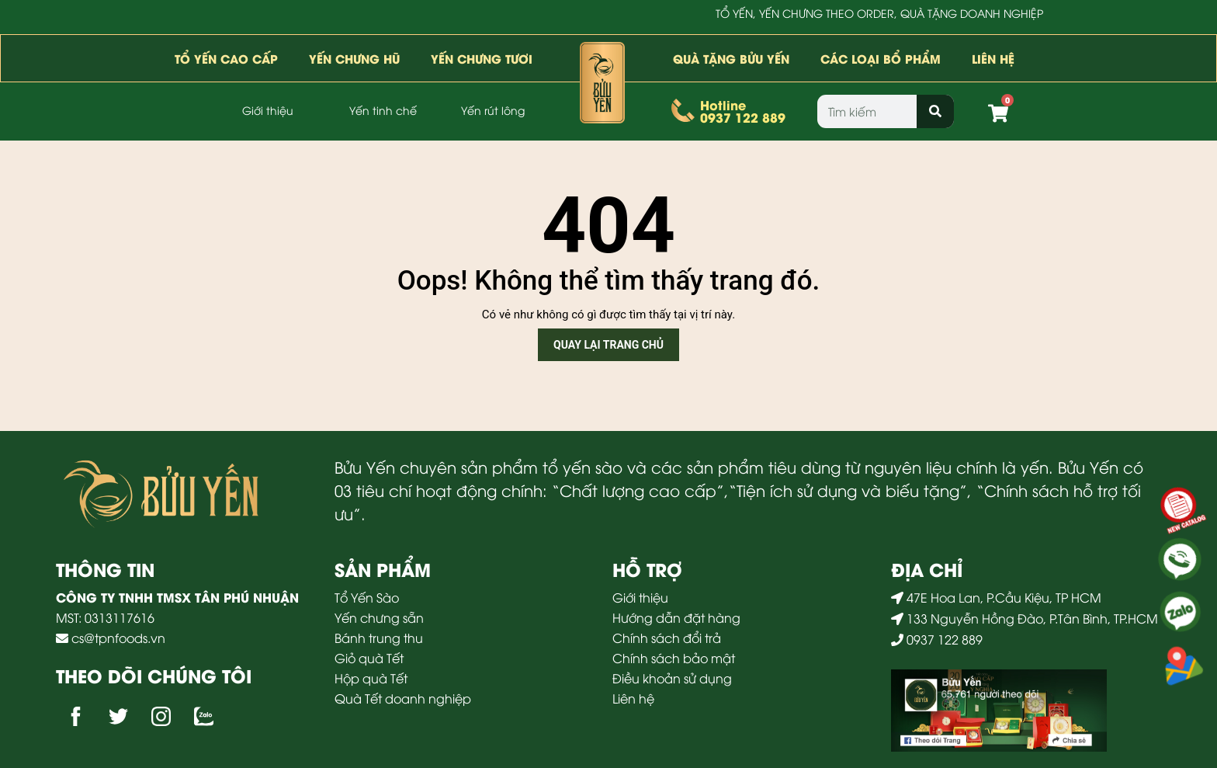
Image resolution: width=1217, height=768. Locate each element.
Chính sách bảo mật (673, 657)
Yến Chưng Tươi (481, 58)
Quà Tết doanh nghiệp (404, 698)
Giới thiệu (267, 110)
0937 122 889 (943, 639)
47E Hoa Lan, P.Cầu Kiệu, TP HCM (1004, 597)
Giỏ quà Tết (371, 657)
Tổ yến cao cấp (226, 58)
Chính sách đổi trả (666, 637)
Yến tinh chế (383, 110)
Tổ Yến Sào (368, 597)
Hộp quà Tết (373, 677)
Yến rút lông (493, 110)
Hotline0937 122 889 (742, 111)
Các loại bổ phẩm (880, 58)
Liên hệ (993, 58)
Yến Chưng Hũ (354, 58)
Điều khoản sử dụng (672, 677)
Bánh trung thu (380, 637)
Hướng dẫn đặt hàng (676, 617)
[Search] (935, 111)
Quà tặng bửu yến (731, 58)
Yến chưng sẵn (381, 617)
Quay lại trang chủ (608, 345)
